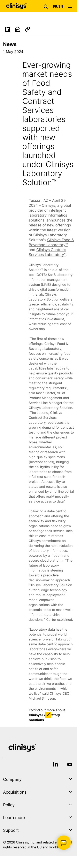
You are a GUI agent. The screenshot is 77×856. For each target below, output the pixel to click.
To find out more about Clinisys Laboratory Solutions (47, 715)
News (10, 44)
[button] (46, 6)
